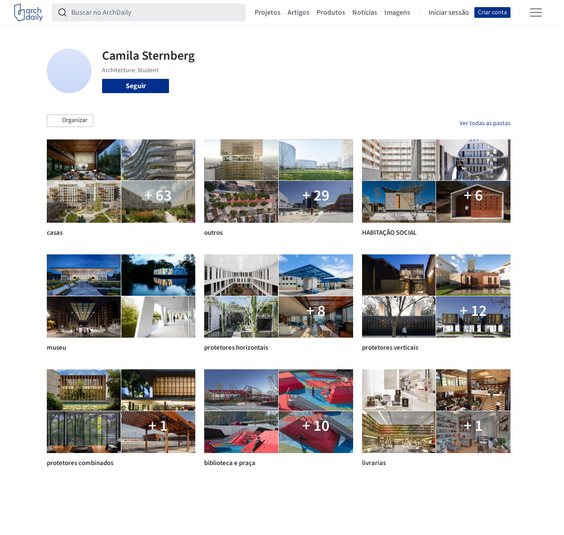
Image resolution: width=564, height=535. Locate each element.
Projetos (267, 12)
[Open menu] (536, 12)
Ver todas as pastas (485, 123)
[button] (70, 120)
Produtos (331, 12)
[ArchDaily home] (28, 12)
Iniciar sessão (448, 12)
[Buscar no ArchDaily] (155, 12)
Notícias (364, 12)
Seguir (136, 86)
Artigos (298, 12)
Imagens (397, 12)
